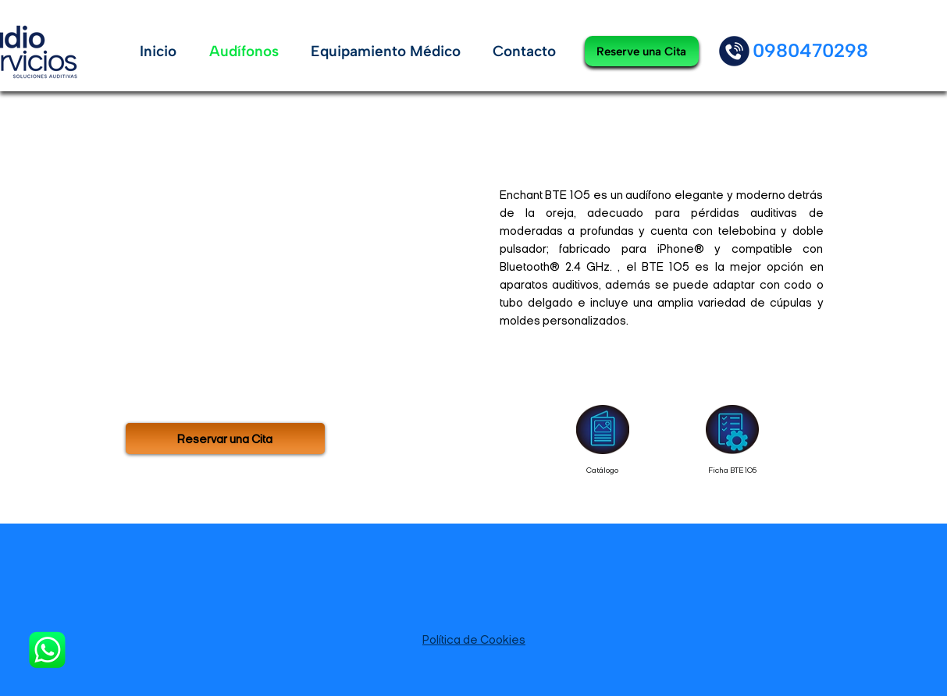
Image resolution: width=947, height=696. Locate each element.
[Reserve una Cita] (642, 51)
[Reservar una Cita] (225, 438)
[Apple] (734, 51)
